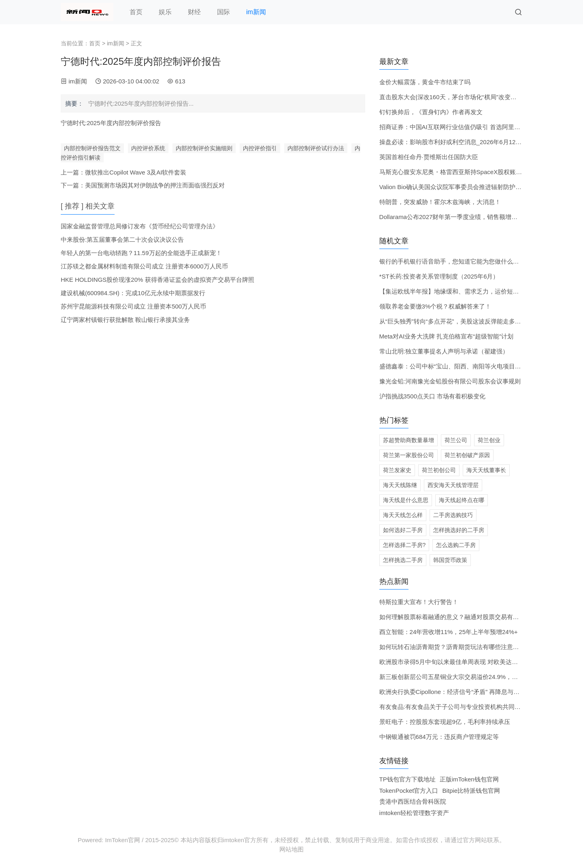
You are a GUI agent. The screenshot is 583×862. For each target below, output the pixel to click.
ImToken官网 (122, 839)
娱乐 (165, 12)
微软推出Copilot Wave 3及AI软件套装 (135, 172)
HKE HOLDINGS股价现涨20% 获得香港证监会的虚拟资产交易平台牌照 (157, 279)
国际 (223, 12)
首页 (136, 12)
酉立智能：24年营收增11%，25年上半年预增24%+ (448, 631)
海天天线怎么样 (403, 515)
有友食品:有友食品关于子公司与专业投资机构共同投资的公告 (462, 706)
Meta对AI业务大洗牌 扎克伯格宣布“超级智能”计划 (446, 336)
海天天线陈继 (400, 485)
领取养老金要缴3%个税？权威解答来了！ (435, 306)
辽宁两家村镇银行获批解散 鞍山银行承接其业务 (125, 319)
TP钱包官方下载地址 (407, 779)
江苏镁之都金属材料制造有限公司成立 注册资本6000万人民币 (144, 266)
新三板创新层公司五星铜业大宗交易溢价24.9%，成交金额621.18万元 (473, 676)
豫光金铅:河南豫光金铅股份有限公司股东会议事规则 (450, 381)
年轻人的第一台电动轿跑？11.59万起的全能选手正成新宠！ (141, 252)
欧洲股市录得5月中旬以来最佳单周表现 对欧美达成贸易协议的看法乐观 (476, 661)
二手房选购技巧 (453, 515)
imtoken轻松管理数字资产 (414, 812)
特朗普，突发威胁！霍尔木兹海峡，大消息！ (440, 201)
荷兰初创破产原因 (467, 455)
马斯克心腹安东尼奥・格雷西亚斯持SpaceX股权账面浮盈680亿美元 (471, 171)
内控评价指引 (260, 148)
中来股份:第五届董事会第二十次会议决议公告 (122, 239)
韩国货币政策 (450, 560)
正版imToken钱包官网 (469, 779)
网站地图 (291, 849)
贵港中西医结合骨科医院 (412, 801)
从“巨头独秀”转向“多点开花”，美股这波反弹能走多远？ (453, 321)
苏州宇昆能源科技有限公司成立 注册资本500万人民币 (133, 306)
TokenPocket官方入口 (408, 790)
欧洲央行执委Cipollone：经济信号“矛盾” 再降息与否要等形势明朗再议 (473, 691)
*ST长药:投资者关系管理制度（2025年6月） (439, 276)
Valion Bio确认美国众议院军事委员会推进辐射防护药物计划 (459, 186)
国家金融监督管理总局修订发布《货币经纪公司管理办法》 (140, 226)
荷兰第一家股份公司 (408, 455)
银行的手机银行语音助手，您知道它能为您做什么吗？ (452, 261)
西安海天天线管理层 (453, 485)
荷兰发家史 (397, 470)
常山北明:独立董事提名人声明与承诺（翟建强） (444, 351)
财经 (194, 12)
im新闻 (256, 12)
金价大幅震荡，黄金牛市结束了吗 (424, 82)
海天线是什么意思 (405, 500)
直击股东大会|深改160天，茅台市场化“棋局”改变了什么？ (457, 97)
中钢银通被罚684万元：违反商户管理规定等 (439, 736)
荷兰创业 (489, 440)
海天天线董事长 (486, 470)
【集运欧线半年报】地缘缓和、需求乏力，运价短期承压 (455, 291)
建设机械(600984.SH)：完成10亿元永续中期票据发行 (133, 292)
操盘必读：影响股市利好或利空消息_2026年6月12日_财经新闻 (464, 141)
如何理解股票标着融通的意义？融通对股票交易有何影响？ (458, 616)
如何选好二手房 (403, 530)
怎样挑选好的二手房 (458, 530)
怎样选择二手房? (404, 545)
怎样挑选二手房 (403, 560)
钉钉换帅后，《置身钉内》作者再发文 (431, 112)
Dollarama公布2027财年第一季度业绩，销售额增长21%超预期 (463, 216)
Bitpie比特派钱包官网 (471, 790)
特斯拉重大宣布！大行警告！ (418, 601)
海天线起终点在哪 (461, 500)
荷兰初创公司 (439, 470)
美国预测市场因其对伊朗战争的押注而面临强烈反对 (155, 185)
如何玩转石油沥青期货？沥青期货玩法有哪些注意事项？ (455, 646)
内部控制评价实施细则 (204, 148)
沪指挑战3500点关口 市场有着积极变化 (432, 396)
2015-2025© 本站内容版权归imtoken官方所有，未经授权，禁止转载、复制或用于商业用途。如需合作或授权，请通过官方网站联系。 (325, 839)
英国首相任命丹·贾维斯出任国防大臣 (428, 156)
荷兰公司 (456, 440)
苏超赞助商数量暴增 (408, 440)
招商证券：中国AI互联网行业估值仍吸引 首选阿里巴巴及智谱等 (465, 126)
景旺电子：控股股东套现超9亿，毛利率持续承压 (444, 721)
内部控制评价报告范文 (92, 148)
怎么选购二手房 (456, 545)
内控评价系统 (148, 148)
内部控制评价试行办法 (315, 148)
